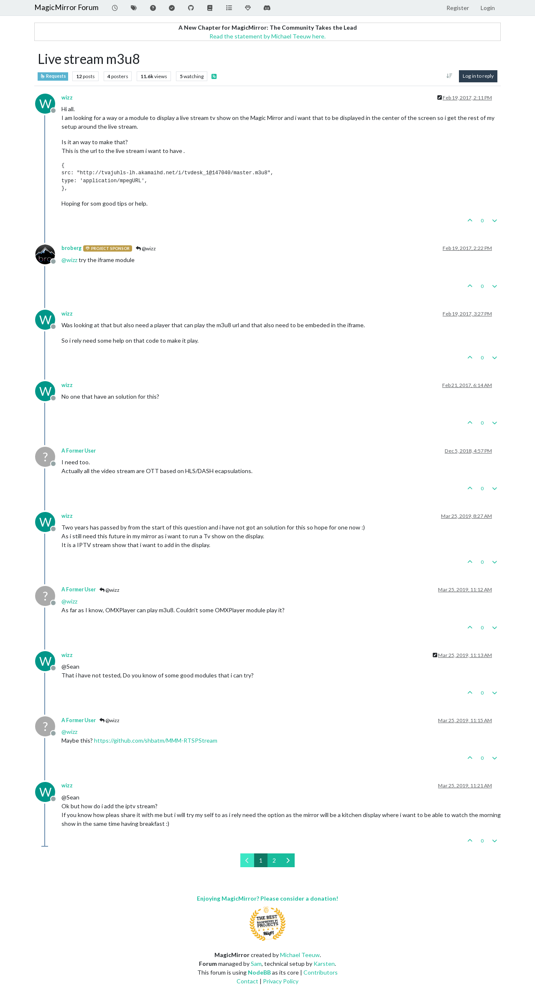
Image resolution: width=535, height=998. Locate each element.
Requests (53, 76)
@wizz (146, 248)
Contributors (320, 972)
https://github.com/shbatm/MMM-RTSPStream (155, 740)
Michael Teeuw (300, 954)
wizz (67, 97)
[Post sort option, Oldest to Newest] (449, 76)
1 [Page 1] (260, 860)
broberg (71, 248)
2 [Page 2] (274, 860)
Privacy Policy (280, 981)
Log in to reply (478, 76)
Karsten (324, 963)
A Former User (78, 451)
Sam (256, 963)
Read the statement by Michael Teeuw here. (267, 36)
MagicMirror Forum (66, 7)
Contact (247, 981)
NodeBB (259, 972)
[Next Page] (288, 860)
